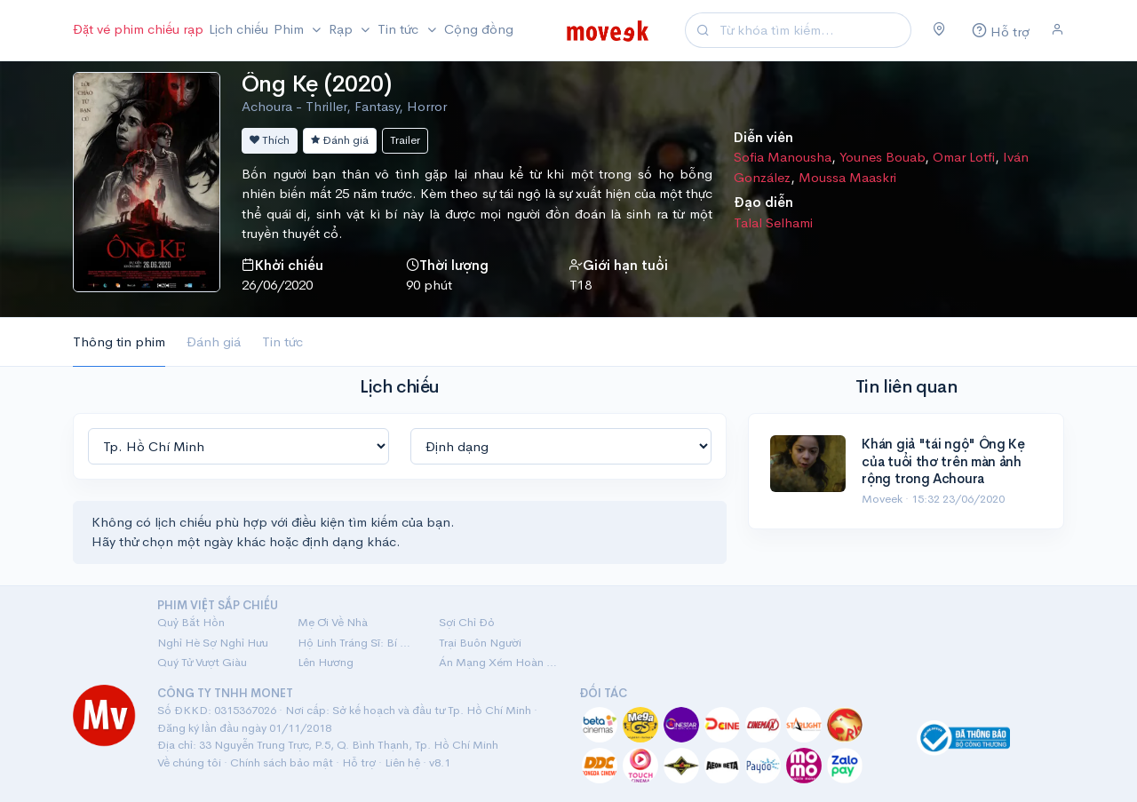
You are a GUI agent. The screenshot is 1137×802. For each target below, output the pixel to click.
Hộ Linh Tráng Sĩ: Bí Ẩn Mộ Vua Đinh (357, 642)
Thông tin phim (119, 341)
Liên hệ (402, 762)
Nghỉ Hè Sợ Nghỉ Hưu (212, 642)
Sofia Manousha (782, 156)
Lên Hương (326, 662)
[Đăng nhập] (1057, 30)
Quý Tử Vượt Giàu (202, 662)
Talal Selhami (773, 222)
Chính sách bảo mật (281, 762)
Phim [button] (290, 28)
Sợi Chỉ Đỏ (467, 622)
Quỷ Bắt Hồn (191, 622)
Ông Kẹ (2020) (316, 84)
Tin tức (282, 341)
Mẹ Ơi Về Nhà (333, 622)
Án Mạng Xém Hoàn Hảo (498, 662)
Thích (270, 139)
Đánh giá (340, 139)
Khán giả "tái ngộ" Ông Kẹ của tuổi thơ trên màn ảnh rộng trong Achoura (943, 461)
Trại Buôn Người (480, 642)
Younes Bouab (882, 156)
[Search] (812, 30)
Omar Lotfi (964, 156)
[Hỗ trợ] (998, 31)
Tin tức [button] (400, 28)
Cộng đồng (478, 28)
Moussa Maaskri (847, 177)
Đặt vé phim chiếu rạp (138, 28)
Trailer (405, 139)
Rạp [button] (342, 28)
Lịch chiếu (238, 28)
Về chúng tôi (189, 762)
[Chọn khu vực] (939, 30)
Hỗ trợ (359, 762)
